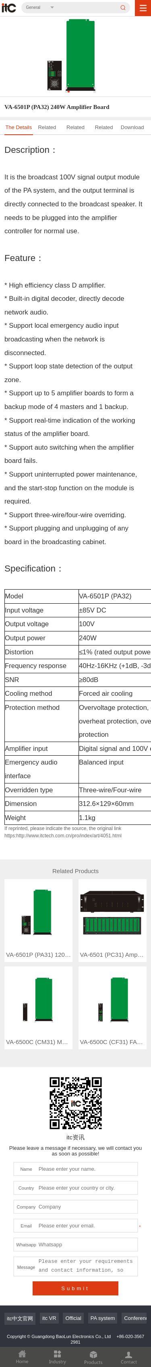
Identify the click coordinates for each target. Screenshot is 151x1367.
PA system (103, 1283)
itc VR (49, 1283)
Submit (75, 1253)
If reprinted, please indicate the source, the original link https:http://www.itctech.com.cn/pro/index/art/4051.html (63, 832)
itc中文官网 (20, 1283)
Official (73, 1283)
